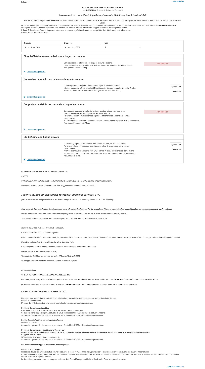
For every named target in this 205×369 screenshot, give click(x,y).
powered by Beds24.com (176, 366)
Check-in (27, 43)
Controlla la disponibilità (34, 71)
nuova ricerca (178, 1)
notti (106, 43)
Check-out (68, 43)
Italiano (25, 2)
